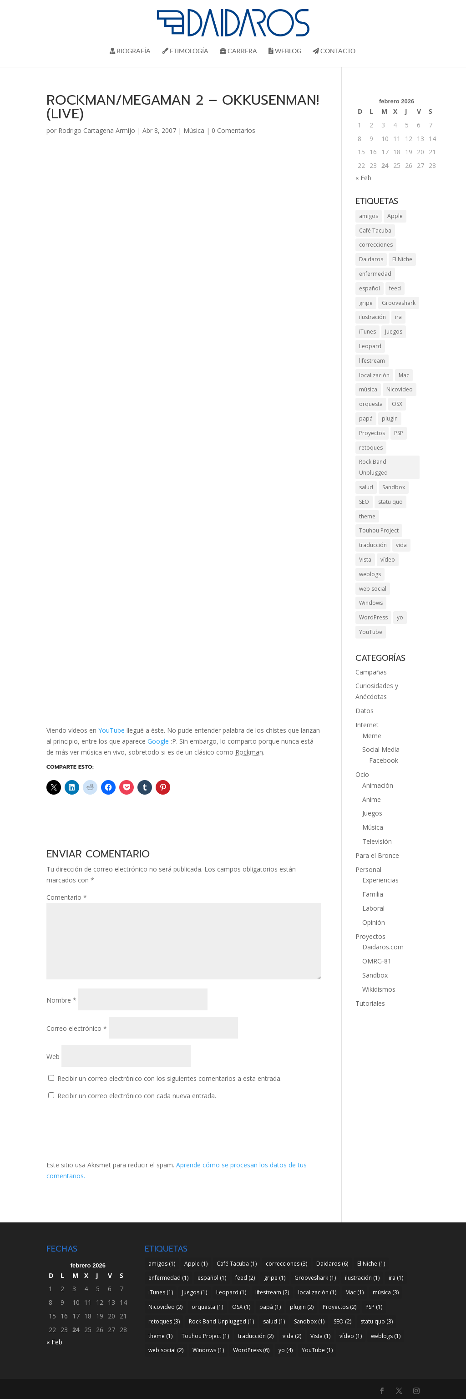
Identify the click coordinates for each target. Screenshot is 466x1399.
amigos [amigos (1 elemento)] (368, 216)
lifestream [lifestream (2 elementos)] (372, 361)
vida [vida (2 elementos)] (401, 545)
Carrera (238, 51)
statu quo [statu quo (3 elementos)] (390, 502)
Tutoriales (370, 1003)
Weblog (284, 51)
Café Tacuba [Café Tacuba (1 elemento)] (375, 230)
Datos (364, 710)
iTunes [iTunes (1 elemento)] (367, 331)
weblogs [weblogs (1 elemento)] (370, 574)
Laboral (373, 908)
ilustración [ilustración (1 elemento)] (372, 317)
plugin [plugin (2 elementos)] (390, 418)
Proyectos (370, 936)
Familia (372, 894)
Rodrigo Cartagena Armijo (96, 130)
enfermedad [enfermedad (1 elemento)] (375, 274)
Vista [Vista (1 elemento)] (365, 559)
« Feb (363, 177)
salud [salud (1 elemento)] (366, 487)
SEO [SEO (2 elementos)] (364, 502)
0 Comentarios (233, 130)
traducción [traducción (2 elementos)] (373, 545)
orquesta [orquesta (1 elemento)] (371, 404)
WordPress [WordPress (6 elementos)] (373, 617)
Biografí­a (130, 51)
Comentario (66, 897)
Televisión (377, 841)
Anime (371, 799)
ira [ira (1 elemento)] (398, 317)
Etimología (185, 51)
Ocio (362, 774)
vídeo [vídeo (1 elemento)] (387, 559)
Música (193, 130)
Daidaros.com (383, 947)
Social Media (381, 749)
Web (53, 1056)
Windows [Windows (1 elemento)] (371, 603)
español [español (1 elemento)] (369, 288)
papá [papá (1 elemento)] (366, 418)
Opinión (373, 922)
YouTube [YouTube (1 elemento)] (370, 632)
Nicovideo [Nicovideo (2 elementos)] (399, 389)
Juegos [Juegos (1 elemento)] (393, 331)
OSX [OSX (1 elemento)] (397, 404)
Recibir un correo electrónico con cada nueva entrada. (136, 1095)
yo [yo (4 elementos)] (400, 617)
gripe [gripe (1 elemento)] (366, 303)
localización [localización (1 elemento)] (374, 375)
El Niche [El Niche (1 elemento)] (402, 259)
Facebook (383, 760)
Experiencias (380, 880)
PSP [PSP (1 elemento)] (398, 433)
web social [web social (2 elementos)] (372, 589)
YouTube (111, 730)
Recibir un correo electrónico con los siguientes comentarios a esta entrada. (169, 1078)
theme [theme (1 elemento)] (367, 516)
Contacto (334, 51)
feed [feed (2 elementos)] (395, 288)
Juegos (372, 813)
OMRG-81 (376, 961)
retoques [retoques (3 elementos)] (371, 447)
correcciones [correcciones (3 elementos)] (376, 244)
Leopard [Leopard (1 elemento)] (370, 346)
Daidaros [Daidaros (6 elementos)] (371, 259)
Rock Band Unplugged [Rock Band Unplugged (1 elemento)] (373, 467)
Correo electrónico (76, 1028)
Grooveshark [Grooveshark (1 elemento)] (398, 303)
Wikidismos (378, 989)
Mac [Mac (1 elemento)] (404, 375)
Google (158, 741)
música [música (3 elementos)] (368, 389)
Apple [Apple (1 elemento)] (395, 216)
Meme (371, 735)
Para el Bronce (377, 855)
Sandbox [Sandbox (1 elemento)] (393, 487)
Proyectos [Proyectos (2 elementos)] (372, 433)
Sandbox (375, 975)
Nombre (61, 1000)
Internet (367, 724)
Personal (368, 869)
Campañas (371, 672)
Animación (377, 785)
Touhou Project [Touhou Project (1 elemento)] (379, 530)
